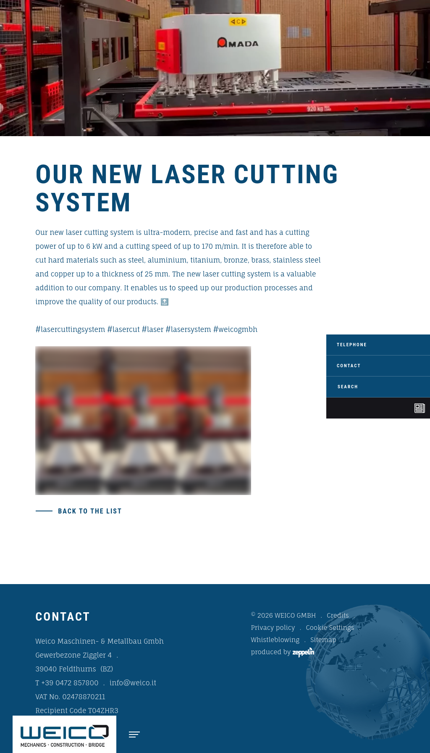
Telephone (352, 345)
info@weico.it (133, 683)
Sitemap (323, 640)
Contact (349, 366)
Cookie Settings (330, 628)
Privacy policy (273, 628)
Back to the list (90, 511)
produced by (282, 653)
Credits (338, 615)
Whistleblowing (275, 640)
